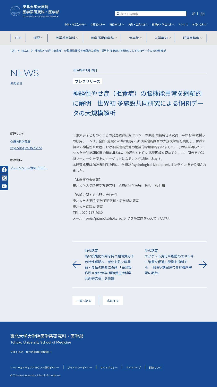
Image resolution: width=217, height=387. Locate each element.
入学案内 (162, 37)
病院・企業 (138, 24)
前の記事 (109, 264)
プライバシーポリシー (80, 367)
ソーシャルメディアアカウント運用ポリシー (34, 367)
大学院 (135, 37)
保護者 (98, 24)
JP (193, 13)
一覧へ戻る (84, 301)
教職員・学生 (163, 24)
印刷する (113, 301)
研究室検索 (192, 37)
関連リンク (155, 367)
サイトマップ (133, 367)
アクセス (183, 24)
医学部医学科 (67, 37)
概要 (39, 37)
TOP (18, 37)
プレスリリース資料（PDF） (28, 168)
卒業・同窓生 (75, 24)
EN (202, 13)
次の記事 (169, 262)
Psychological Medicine (26, 148)
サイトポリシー (109, 367)
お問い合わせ (199, 24)
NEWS (25, 51)
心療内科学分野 (20, 141)
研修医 (117, 24)
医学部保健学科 (104, 37)
